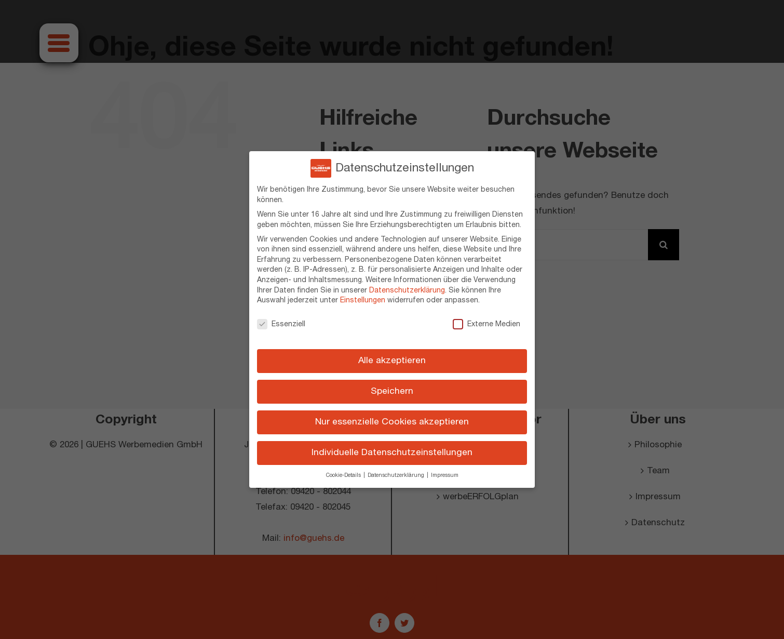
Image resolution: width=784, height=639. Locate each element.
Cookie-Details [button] (344, 471)
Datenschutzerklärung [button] (397, 471)
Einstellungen (362, 296)
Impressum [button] (444, 471)
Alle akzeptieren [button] (392, 357)
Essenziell (281, 320)
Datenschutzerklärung (407, 286)
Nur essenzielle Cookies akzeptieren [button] (392, 418)
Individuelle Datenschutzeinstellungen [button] (392, 449)
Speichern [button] (392, 387)
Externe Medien (486, 320)
